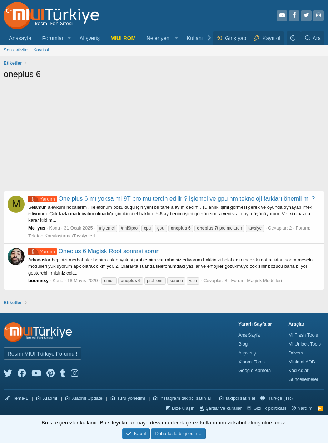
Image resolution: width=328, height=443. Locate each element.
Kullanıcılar (200, 38)
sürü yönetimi (131, 398)
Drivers (295, 353)
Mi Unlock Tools (304, 344)
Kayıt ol (41, 49)
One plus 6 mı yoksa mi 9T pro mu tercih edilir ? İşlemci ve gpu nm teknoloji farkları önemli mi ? (171, 198)
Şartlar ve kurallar (223, 408)
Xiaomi (50, 398)
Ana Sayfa (249, 335)
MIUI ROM (123, 38)
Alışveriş (89, 38)
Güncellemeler (303, 379)
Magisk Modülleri (264, 280)
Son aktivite (16, 49)
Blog (243, 344)
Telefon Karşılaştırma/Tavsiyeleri (61, 235)
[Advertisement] (164, 137)
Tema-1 (16, 398)
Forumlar (53, 38)
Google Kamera (254, 370)
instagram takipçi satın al (185, 398)
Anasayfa (20, 38)
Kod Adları (299, 370)
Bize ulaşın (183, 408)
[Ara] (312, 38)
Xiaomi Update (87, 398)
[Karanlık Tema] (294, 38)
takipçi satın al (240, 398)
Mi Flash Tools (303, 335)
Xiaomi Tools (251, 361)
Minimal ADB (301, 361)
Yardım (305, 408)
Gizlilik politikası (269, 408)
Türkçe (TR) (276, 398)
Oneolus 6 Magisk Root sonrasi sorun (94, 251)
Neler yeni (158, 38)
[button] (69, 38)
